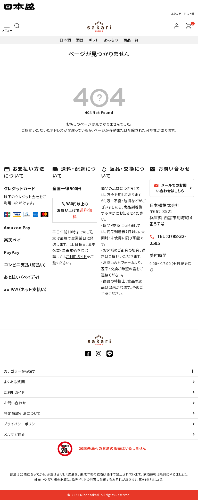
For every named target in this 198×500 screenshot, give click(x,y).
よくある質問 (14, 381)
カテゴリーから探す (20, 371)
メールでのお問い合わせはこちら (170, 187)
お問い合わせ (15, 402)
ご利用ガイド (76, 256)
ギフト (94, 39)
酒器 (80, 39)
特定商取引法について (22, 413)
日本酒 (65, 39)
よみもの (111, 39)
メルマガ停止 (14, 434)
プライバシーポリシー (21, 423)
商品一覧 (130, 39)
